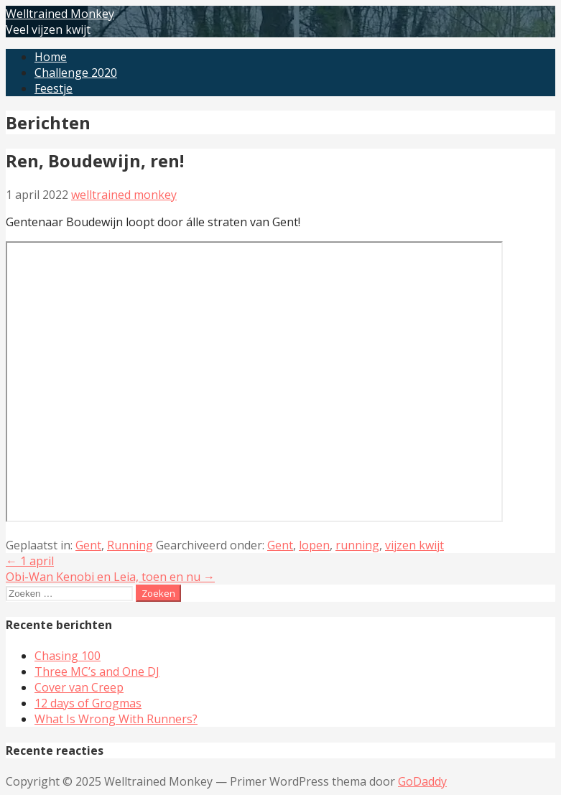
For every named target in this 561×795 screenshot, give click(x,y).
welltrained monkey (124, 195)
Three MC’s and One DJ (96, 671)
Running (130, 545)
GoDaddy (422, 781)
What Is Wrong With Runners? (116, 719)
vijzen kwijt (414, 545)
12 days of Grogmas (88, 703)
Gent (88, 545)
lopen (314, 545)
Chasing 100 (67, 656)
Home (50, 57)
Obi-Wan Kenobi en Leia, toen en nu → (110, 577)
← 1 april (30, 561)
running (357, 545)
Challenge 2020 (75, 72)
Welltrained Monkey (60, 14)
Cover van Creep (79, 687)
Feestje (53, 88)
